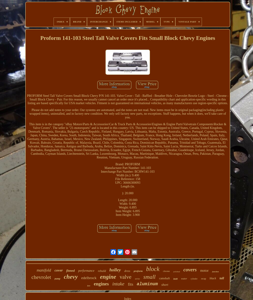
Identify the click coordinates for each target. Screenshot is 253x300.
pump (57, 278)
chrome (166, 271)
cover (59, 270)
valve (125, 277)
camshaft (164, 278)
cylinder (194, 279)
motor (204, 270)
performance (86, 270)
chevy (71, 276)
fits (130, 284)
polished (176, 271)
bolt (175, 279)
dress (127, 270)
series (137, 279)
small (149, 277)
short (164, 284)
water (184, 278)
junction (215, 271)
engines (101, 283)
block (153, 269)
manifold (44, 270)
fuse (88, 286)
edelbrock (89, 278)
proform (138, 271)
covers (190, 269)
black (213, 278)
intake (118, 283)
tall (222, 278)
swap (203, 278)
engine (108, 277)
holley (115, 269)
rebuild (102, 270)
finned (70, 270)
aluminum (147, 284)
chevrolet (41, 277)
